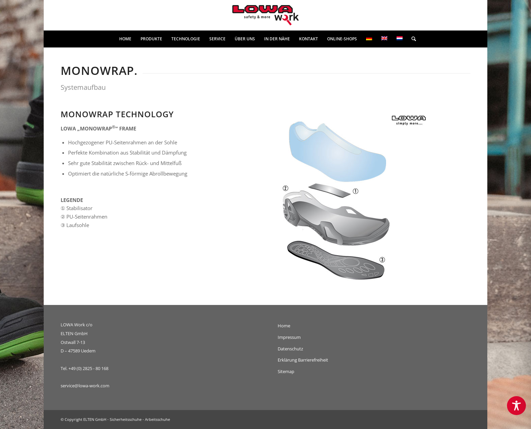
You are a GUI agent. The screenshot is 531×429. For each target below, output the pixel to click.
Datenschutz (290, 349)
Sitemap (286, 371)
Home (284, 326)
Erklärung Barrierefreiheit (303, 360)
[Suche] (411, 38)
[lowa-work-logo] (265, 15)
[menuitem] (125, 38)
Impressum (289, 337)
